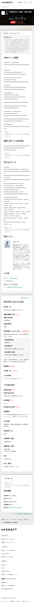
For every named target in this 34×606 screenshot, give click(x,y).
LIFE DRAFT (5, 553)
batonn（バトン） (26, 601)
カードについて (13, 278)
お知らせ (4, 565)
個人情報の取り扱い (7, 589)
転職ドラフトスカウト (8, 539)
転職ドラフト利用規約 (8, 585)
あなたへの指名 (23, 519)
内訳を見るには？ (26, 298)
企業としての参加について (9, 574)
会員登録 (19, 2)
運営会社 (4, 582)
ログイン (26, 2)
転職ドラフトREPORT (8, 550)
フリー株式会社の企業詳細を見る (24, 28)
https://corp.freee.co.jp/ (14, 507)
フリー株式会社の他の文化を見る (13, 287)
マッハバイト (4, 601)
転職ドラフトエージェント (9, 542)
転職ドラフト (5, 519)
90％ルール (9, 52)
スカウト (14, 519)
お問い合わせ (5, 571)
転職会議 (12, 601)
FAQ (2, 568)
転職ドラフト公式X (7, 557)
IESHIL (18, 601)
